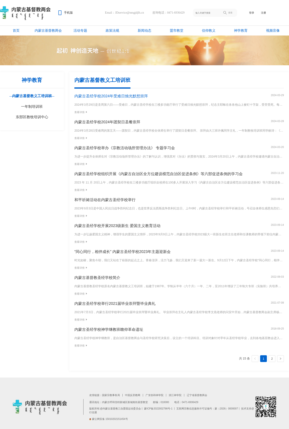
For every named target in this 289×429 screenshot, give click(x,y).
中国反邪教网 (132, 395)
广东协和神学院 (154, 395)
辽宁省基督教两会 (197, 395)
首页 (16, 30)
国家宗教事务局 (111, 395)
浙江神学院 (175, 395)
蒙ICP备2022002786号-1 (158, 408)
